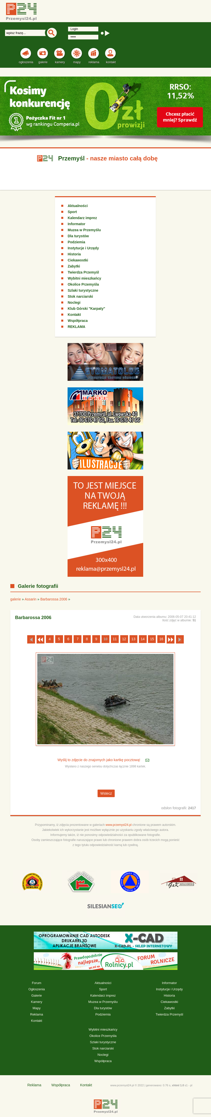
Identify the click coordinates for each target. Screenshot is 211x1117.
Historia (74, 254)
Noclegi (74, 302)
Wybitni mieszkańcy (84, 278)
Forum (36, 983)
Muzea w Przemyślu (84, 230)
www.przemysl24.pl (119, 825)
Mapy (37, 1008)
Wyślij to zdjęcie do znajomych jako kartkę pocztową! (99, 760)
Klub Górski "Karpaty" (86, 309)
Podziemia (76, 242)
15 (152, 639)
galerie (15, 599)
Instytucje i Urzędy (83, 248)
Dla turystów (78, 236)
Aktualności (77, 206)
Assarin (31, 599)
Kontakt (74, 315)
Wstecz (106, 793)
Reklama (36, 1014)
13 (133, 639)
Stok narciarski (80, 296)
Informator (76, 224)
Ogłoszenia (36, 989)
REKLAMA (76, 327)
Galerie (36, 995)
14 (143, 639)
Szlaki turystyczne (83, 290)
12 (124, 639)
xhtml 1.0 (178, 1085)
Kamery (36, 1002)
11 (115, 639)
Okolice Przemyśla (83, 284)
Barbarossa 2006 (53, 599)
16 (161, 639)
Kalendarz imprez (82, 218)
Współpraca (77, 321)
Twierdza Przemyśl (83, 272)
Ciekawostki (78, 260)
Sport (72, 212)
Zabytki (74, 266)
